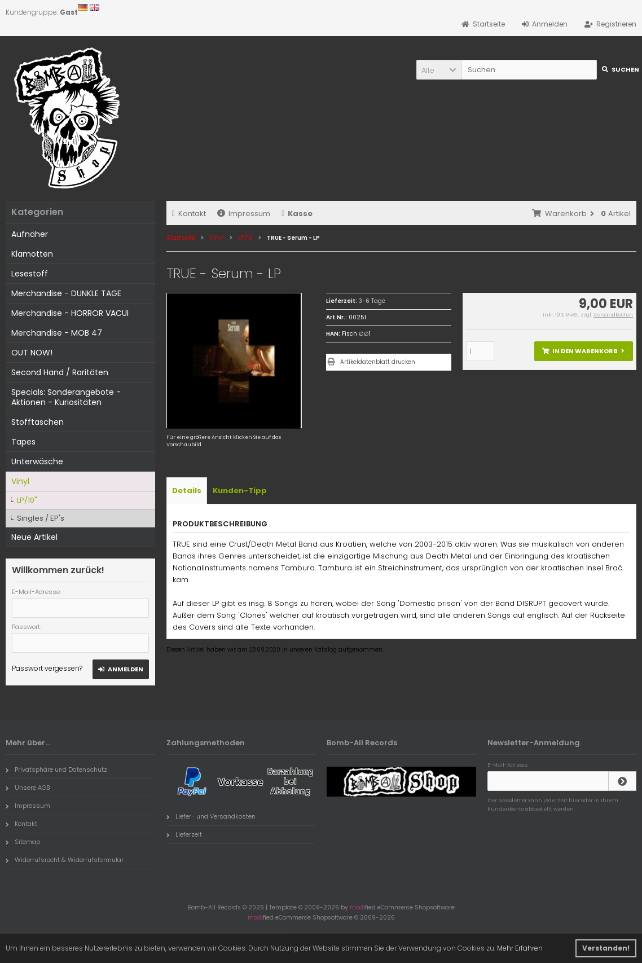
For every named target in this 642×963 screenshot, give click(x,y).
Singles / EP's (40, 518)
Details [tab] (186, 490)
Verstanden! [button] (606, 948)
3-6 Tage (372, 301)
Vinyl (20, 481)
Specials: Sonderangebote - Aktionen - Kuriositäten (66, 397)
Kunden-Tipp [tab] (240, 490)
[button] (438, 70)
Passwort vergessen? (47, 668)
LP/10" (27, 500)
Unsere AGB (28, 787)
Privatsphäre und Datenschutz (56, 769)
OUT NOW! (31, 352)
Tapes (23, 441)
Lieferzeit (184, 834)
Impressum (243, 213)
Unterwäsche (37, 461)
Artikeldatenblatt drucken (377, 362)
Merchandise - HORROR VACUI (70, 313)
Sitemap (23, 841)
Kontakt (189, 213)
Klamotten (32, 254)
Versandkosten (613, 314)
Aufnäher (29, 234)
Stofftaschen (37, 422)
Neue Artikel (34, 537)
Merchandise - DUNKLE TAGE (66, 293)
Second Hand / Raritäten (59, 372)
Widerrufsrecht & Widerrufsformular (65, 859)
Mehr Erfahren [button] (520, 948)
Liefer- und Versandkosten (211, 816)
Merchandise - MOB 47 (56, 332)
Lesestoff (29, 273)
